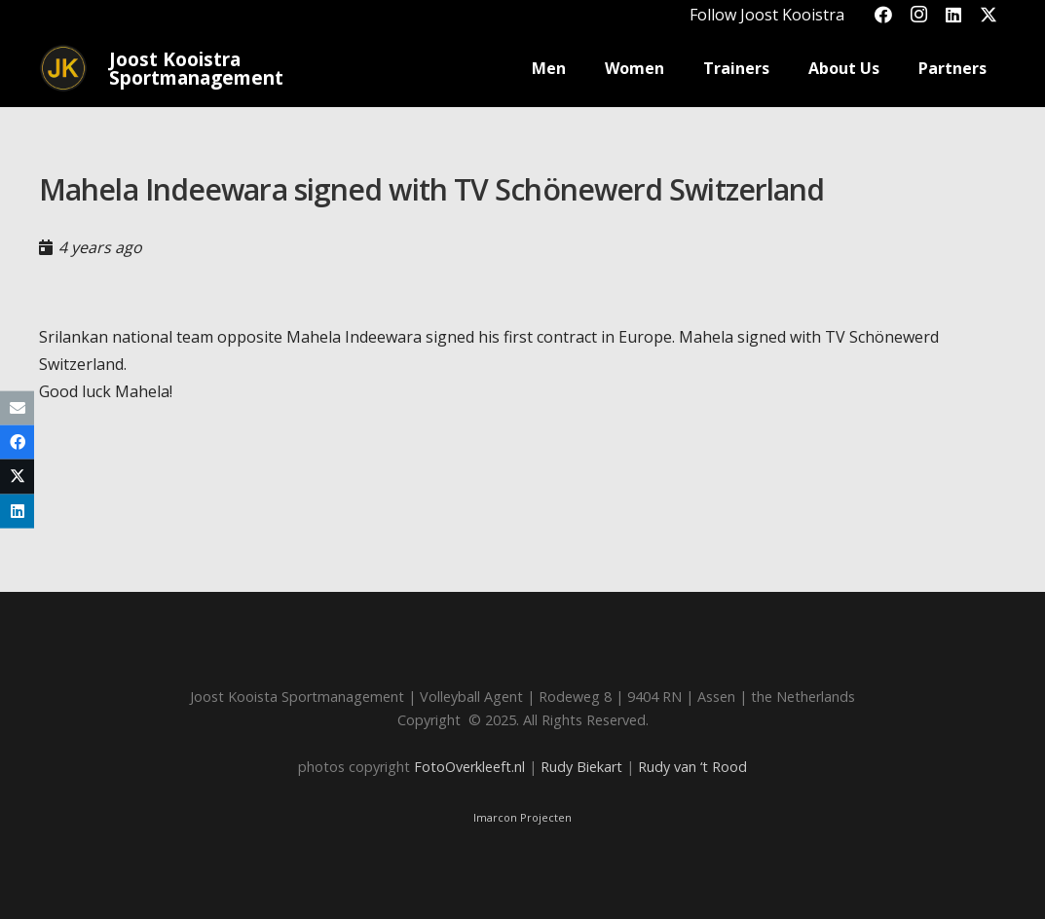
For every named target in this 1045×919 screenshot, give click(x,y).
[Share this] (17, 442)
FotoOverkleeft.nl (469, 766)
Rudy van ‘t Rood (692, 766)
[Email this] (17, 408)
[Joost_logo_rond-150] (63, 68)
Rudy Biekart (581, 766)
